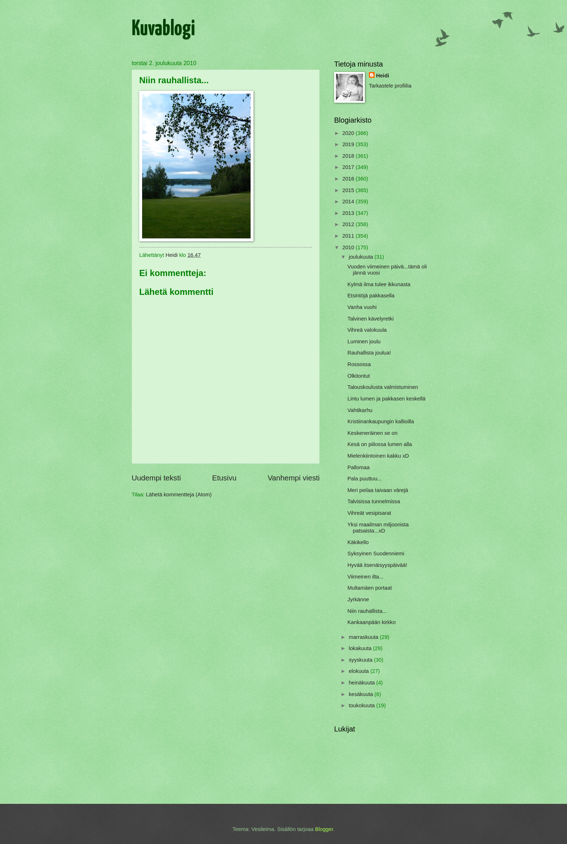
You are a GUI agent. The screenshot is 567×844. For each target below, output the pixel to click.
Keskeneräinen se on (372, 433)
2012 (349, 224)
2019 (349, 144)
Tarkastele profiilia (390, 86)
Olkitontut (359, 376)
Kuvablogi (163, 29)
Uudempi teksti (156, 478)
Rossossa (359, 364)
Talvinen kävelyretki (371, 319)
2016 (349, 179)
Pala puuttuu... (365, 479)
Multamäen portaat (370, 588)
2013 (349, 213)
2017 (349, 167)
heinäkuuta (362, 683)
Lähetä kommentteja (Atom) (179, 494)
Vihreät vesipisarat (369, 513)
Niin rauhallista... (367, 611)
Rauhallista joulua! (369, 353)
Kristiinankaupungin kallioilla (381, 421)
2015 (349, 190)
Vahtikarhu (360, 410)
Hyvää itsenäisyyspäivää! (377, 565)
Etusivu (224, 478)
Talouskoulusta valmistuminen (383, 387)
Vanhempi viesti (294, 478)
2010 (349, 247)
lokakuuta (361, 648)
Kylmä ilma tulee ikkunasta (379, 284)
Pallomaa (359, 467)
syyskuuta (361, 660)
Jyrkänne (358, 599)
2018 (349, 156)
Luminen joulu (364, 341)
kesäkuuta (361, 694)
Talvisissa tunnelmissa (374, 501)
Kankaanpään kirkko (372, 622)
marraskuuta (364, 637)
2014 (349, 201)
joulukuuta (361, 257)
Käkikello (358, 542)
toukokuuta (362, 705)
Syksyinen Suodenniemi (376, 553)
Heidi (382, 76)
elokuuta (359, 671)
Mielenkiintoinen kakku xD (378, 456)
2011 (349, 236)
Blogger (324, 829)
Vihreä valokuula (367, 330)
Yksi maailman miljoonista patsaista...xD (378, 528)
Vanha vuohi (362, 307)
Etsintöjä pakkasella (371, 295)
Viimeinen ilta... (366, 577)
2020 (349, 133)
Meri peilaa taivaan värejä (378, 490)
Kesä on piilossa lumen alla (380, 444)
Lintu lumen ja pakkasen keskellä (387, 399)
